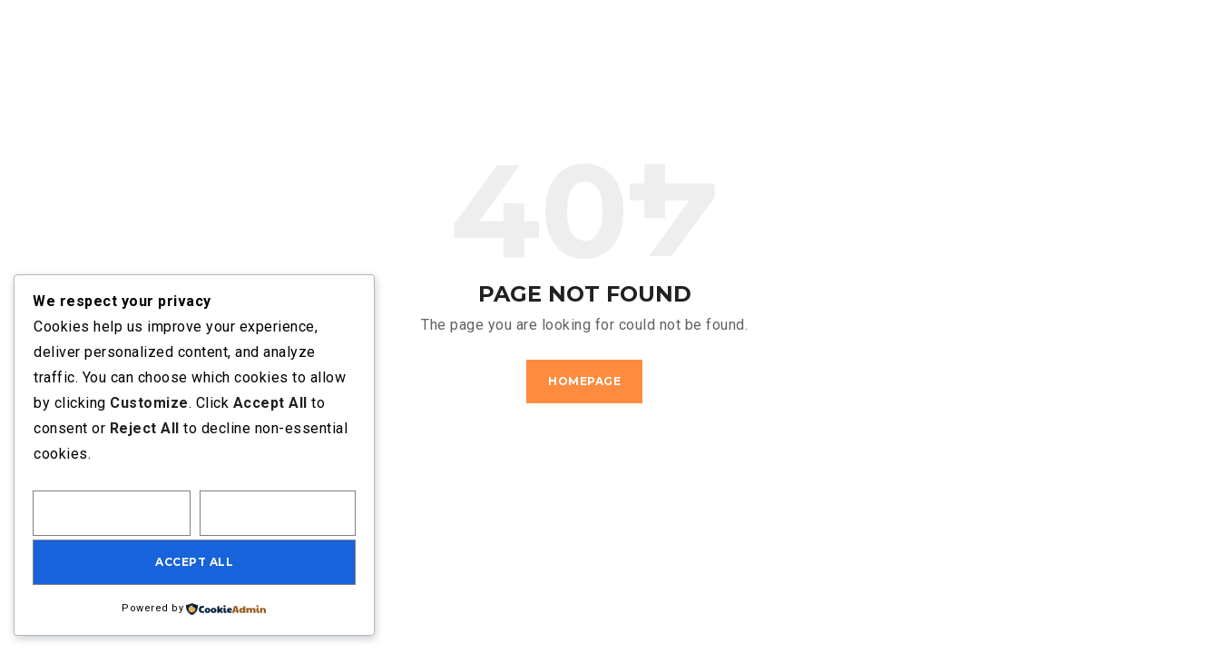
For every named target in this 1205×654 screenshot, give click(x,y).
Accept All (194, 562)
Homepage (584, 381)
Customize (112, 513)
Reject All (278, 513)
